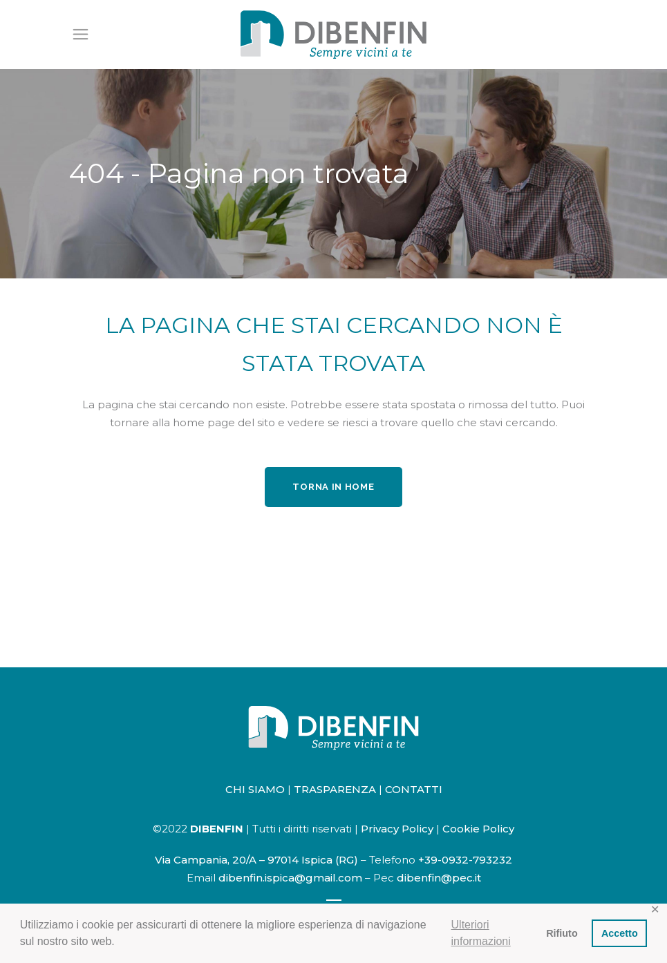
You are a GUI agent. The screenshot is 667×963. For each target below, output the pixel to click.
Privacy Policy (397, 828)
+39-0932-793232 (465, 859)
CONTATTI (413, 789)
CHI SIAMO (255, 789)
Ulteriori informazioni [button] (481, 933)
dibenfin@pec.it (439, 877)
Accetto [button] (619, 933)
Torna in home (333, 487)
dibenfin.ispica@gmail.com (290, 877)
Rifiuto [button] (562, 933)
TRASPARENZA (335, 789)
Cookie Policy (478, 828)
